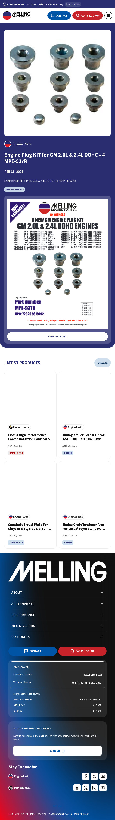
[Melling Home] (16, 15)
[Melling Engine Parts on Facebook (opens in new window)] (85, 776)
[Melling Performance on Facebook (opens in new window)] (77, 787)
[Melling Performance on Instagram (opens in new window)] (94, 787)
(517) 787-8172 (93, 674)
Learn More (73, 4)
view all (103, 362)
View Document (58, 336)
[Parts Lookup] (87, 15)
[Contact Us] (59, 15)
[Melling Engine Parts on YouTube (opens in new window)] (103, 776)
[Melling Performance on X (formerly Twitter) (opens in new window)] (85, 787)
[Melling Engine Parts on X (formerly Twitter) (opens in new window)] (94, 776)
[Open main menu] (108, 15)
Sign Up (57, 750)
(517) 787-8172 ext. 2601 (87, 682)
